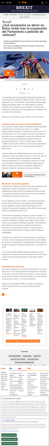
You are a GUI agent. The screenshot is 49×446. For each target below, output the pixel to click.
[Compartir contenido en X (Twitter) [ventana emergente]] (21, 88)
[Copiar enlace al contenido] (32, 88)
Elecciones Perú (33, 359)
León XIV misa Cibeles (18, 359)
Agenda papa (27, 356)
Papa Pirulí (37, 356)
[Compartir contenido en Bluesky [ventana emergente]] (24, 88)
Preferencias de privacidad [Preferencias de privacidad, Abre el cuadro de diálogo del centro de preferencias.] (9, 443)
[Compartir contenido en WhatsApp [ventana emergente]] (28, 88)
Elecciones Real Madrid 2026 (24, 362)
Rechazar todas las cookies (9, 439)
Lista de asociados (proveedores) (10, 431)
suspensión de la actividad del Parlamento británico (23, 97)
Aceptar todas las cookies (9, 435)
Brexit (15, 110)
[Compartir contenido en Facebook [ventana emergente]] (17, 88)
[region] (24, 421)
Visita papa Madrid (14, 356)
